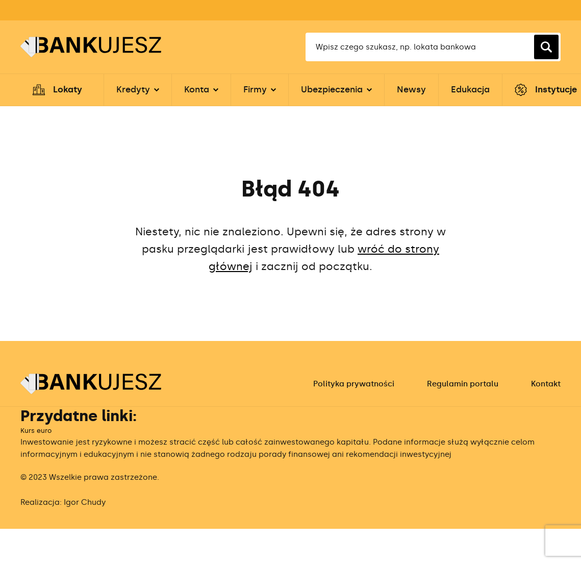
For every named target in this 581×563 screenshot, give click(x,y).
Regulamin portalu (462, 383)
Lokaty (67, 89)
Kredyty (133, 89)
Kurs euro (36, 430)
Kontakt (546, 383)
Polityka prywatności (353, 383)
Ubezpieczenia (332, 89)
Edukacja (470, 89)
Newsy (411, 89)
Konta (196, 89)
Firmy (255, 89)
